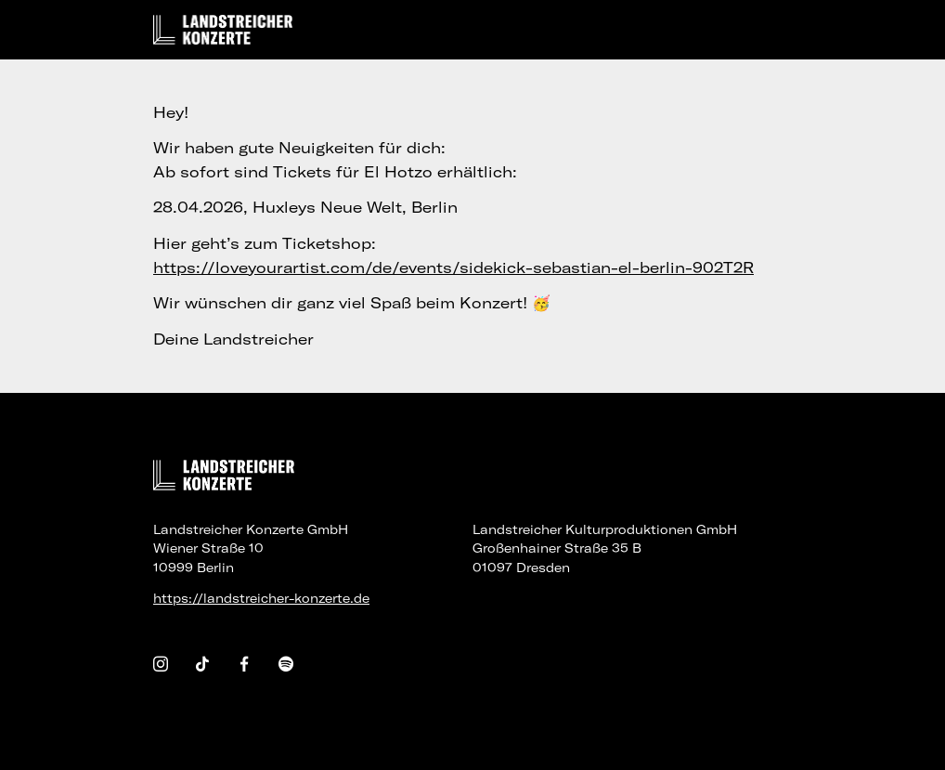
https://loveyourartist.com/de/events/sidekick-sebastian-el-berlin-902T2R (453, 267)
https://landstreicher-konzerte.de (261, 598)
